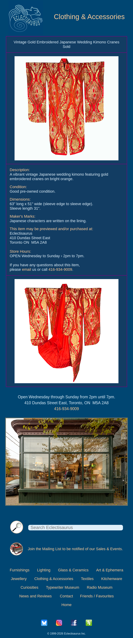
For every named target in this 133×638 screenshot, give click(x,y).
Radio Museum (99, 587)
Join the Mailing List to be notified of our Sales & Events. (75, 549)
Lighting (43, 570)
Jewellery (19, 579)
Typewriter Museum (62, 587)
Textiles (87, 579)
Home (66, 605)
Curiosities (29, 587)
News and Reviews (35, 596)
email (26, 269)
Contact (66, 596)
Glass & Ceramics (73, 570)
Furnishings (19, 570)
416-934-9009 (60, 269)
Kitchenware (111, 579)
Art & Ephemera (109, 570)
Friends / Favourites (97, 596)
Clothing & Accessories (89, 16)
